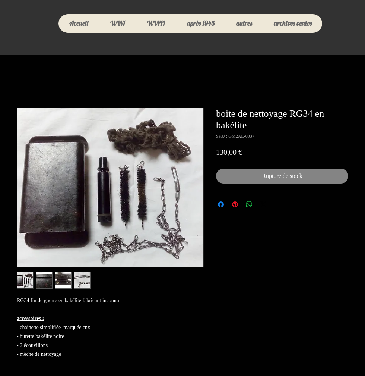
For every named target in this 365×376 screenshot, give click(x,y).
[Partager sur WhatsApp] (249, 204)
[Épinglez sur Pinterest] (235, 204)
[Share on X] (263, 204)
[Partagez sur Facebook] (220, 204)
